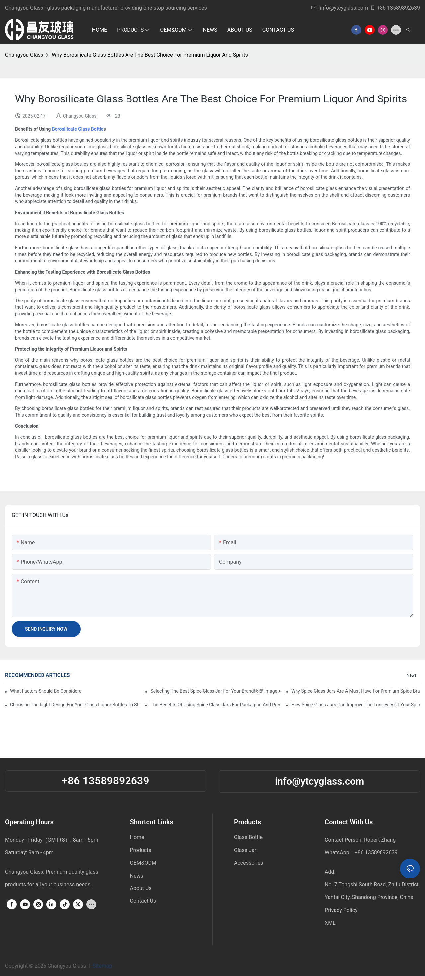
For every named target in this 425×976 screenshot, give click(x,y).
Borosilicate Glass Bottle (78, 129)
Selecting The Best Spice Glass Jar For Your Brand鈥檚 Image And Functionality (214, 691)
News (412, 675)
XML (330, 923)
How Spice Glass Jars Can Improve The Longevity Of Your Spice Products (355, 704)
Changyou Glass (24, 55)
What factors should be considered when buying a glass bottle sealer (45, 691)
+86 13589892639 (395, 8)
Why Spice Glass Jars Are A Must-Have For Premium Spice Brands (355, 691)
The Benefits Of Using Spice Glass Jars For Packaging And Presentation (214, 704)
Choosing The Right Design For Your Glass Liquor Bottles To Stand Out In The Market (74, 704)
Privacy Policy (341, 910)
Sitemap (103, 966)
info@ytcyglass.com (339, 8)
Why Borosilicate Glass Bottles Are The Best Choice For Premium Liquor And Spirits (150, 55)
